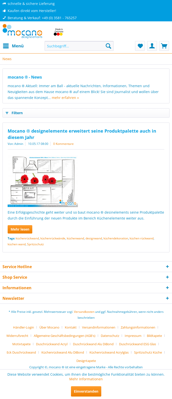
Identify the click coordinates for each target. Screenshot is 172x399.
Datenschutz (110, 335)
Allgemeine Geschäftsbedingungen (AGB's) (64, 335)
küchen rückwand (142, 238)
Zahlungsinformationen (138, 327)
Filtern (14, 112)
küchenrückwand (27, 238)
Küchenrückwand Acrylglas (109, 352)
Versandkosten (84, 312)
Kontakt (71, 327)
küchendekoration (115, 238)
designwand (94, 238)
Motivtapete (21, 344)
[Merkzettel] (140, 46)
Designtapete (86, 360)
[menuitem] (13, 46)
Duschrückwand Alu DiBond (93, 344)
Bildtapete (154, 335)
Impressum (133, 335)
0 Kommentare (63, 144)
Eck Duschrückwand (21, 352)
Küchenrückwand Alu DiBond (62, 352)
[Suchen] (108, 46)
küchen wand (17, 244)
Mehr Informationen (86, 379)
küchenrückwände (52, 238)
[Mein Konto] (152, 46)
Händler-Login (23, 327)
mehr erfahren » (65, 97)
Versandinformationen (98, 327)
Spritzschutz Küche (148, 352)
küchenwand (75, 238)
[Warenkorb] (164, 46)
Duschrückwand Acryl (52, 344)
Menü (13, 45)
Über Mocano (49, 327)
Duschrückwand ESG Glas (137, 344)
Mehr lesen (20, 229)
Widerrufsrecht (17, 335)
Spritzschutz (35, 244)
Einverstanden (86, 391)
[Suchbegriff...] (79, 46)
